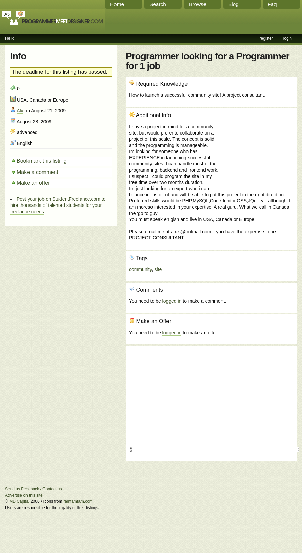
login (287, 38)
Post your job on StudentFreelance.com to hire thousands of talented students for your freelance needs (57, 205)
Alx (20, 110)
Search (157, 4)
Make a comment (37, 172)
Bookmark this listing (42, 161)
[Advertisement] (257, 148)
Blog (233, 4)
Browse (197, 4)
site (158, 269)
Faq (272, 4)
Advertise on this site (24, 495)
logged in (172, 301)
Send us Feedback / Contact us (33, 489)
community (140, 269)
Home (117, 4)
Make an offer (33, 183)
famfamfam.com (78, 501)
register (266, 38)
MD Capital (19, 501)
